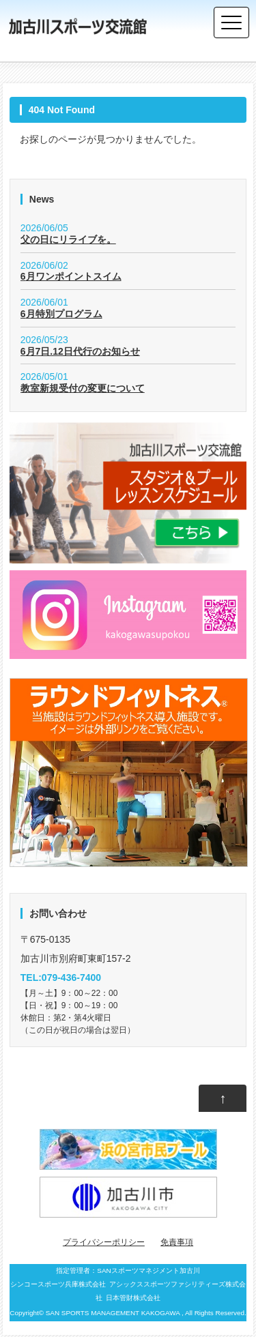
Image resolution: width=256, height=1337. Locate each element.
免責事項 (176, 1242)
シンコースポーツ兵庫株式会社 (58, 1284)
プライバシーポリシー (104, 1242)
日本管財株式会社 (133, 1298)
